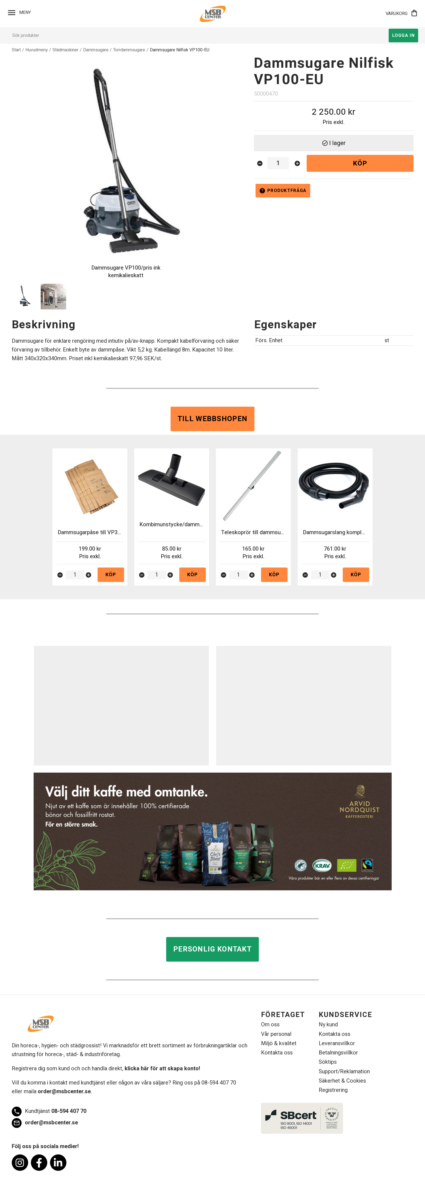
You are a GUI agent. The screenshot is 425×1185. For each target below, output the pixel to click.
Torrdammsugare (129, 50)
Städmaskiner (65, 50)
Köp (360, 163)
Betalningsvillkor (338, 1053)
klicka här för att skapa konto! (162, 1068)
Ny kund (328, 1025)
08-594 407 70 (49, 1111)
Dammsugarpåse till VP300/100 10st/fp (106, 532)
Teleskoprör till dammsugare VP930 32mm (273, 532)
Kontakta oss (277, 1053)
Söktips (328, 1062)
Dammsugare (96, 50)
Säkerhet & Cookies (342, 1081)
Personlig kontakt (212, 949)
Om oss (270, 1025)
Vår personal (276, 1034)
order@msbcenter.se (64, 1091)
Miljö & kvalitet (279, 1043)
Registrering (333, 1090)
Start (16, 50)
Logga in (403, 35)
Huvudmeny (36, 50)
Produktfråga (282, 190)
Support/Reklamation (344, 1071)
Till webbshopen (213, 419)
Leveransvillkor (337, 1043)
